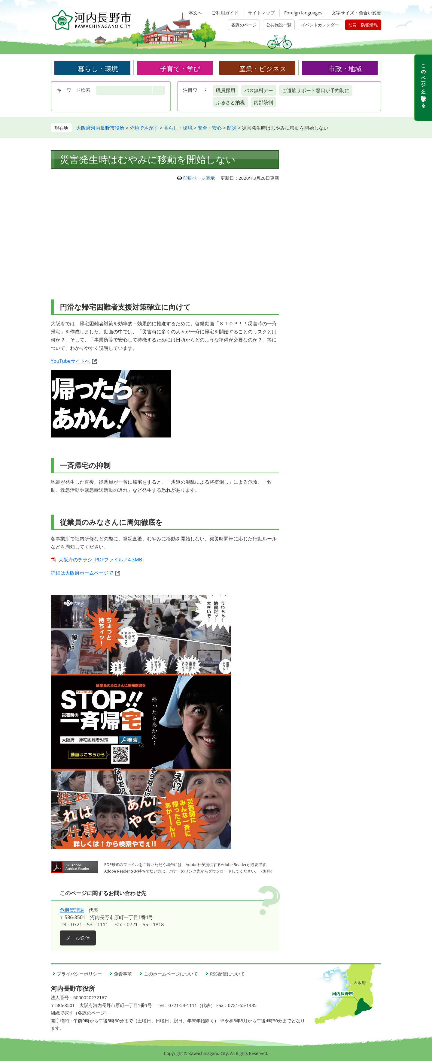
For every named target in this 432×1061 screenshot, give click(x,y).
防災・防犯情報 (363, 25)
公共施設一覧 (278, 25)
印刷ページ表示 (199, 178)
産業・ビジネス (263, 68)
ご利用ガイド (225, 13)
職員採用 (225, 90)
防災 (232, 128)
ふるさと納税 (230, 102)
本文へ (195, 13)
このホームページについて (171, 974)
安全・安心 (210, 128)
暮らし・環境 (98, 68)
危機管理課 (72, 910)
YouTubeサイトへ (70, 361)
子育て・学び (180, 68)
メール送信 (78, 938)
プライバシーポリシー (79, 974)
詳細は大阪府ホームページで (82, 573)
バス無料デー (258, 90)
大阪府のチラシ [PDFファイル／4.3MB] (101, 559)
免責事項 (123, 974)
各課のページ (244, 25)
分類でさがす (143, 128)
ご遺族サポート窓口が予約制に (315, 90)
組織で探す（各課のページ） (80, 1013)
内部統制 (263, 102)
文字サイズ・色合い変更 (356, 13)
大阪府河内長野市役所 (100, 128)
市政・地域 (345, 68)
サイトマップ (261, 13)
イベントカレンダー (320, 25)
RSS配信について (227, 974)
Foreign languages (303, 13)
